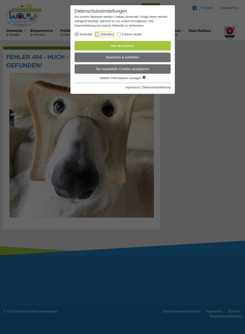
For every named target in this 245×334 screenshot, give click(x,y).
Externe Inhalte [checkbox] (132, 34)
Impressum (132, 87)
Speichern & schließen (122, 57)
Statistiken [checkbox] (107, 34)
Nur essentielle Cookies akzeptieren (122, 69)
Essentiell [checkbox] (86, 34)
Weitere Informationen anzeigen (122, 78)
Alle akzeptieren (123, 46)
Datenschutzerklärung (156, 87)
